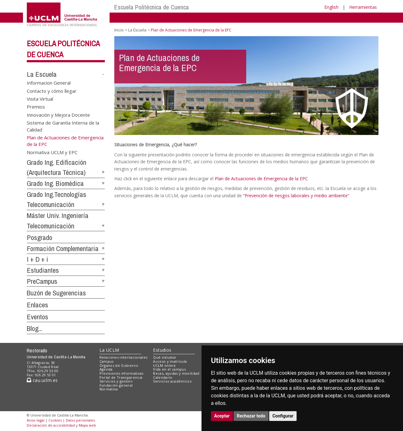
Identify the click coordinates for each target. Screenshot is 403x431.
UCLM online (164, 365)
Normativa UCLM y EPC (52, 152)
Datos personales (80, 420)
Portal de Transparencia (121, 377)
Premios (36, 107)
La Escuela (42, 74)
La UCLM (109, 350)
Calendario (162, 377)
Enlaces (37, 305)
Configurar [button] (282, 415)
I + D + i (37, 259)
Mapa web (87, 425)
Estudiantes (43, 270)
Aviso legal (35, 420)
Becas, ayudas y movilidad (176, 373)
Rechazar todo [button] (251, 415)
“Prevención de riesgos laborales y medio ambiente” (296, 196)
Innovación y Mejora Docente (58, 114)
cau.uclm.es (42, 380)
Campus (106, 361)
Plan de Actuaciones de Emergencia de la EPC (261, 179)
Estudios (162, 350)
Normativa (108, 389)
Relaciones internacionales (123, 357)
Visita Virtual (40, 98)
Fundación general (116, 385)
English (331, 7)
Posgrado (39, 237)
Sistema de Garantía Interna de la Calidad (63, 126)
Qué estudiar (164, 357)
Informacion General (49, 83)
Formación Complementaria (63, 248)
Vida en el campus (169, 369)
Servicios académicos (172, 381)
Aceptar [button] (222, 415)
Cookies (55, 420)
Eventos (37, 317)
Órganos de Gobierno (118, 365)
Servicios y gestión (116, 381)
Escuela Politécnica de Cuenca (151, 7)
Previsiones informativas (121, 373)
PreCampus (42, 281)
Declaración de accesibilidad (51, 425)
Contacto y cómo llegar (52, 90)
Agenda (106, 369)
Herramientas (363, 7)
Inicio (119, 30)
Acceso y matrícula (170, 361)
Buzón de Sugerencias (56, 293)
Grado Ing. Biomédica (55, 183)
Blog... (34, 328)
